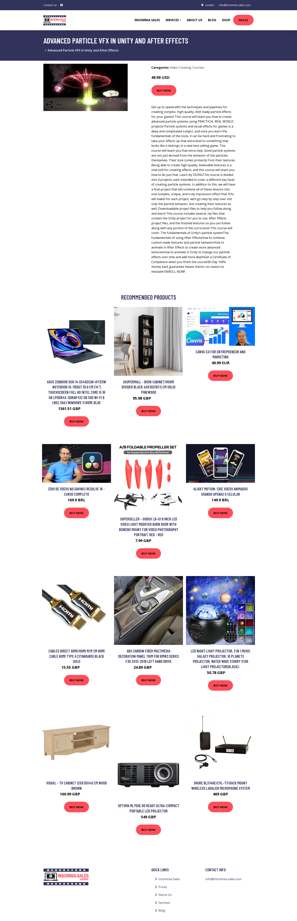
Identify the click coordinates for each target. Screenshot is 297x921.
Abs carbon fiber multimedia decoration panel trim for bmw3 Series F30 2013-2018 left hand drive (148, 656)
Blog (212, 20)
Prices (243, 20)
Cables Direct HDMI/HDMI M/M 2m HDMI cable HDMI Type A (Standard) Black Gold (76, 656)
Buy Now (164, 90)
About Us (194, 20)
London (209, 5)
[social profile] (61, 5)
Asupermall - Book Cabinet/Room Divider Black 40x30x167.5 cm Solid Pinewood (148, 386)
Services (164, 903)
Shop (226, 20)
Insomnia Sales (147, 20)
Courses (198, 67)
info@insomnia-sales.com (235, 5)
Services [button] (172, 20)
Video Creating (180, 67)
